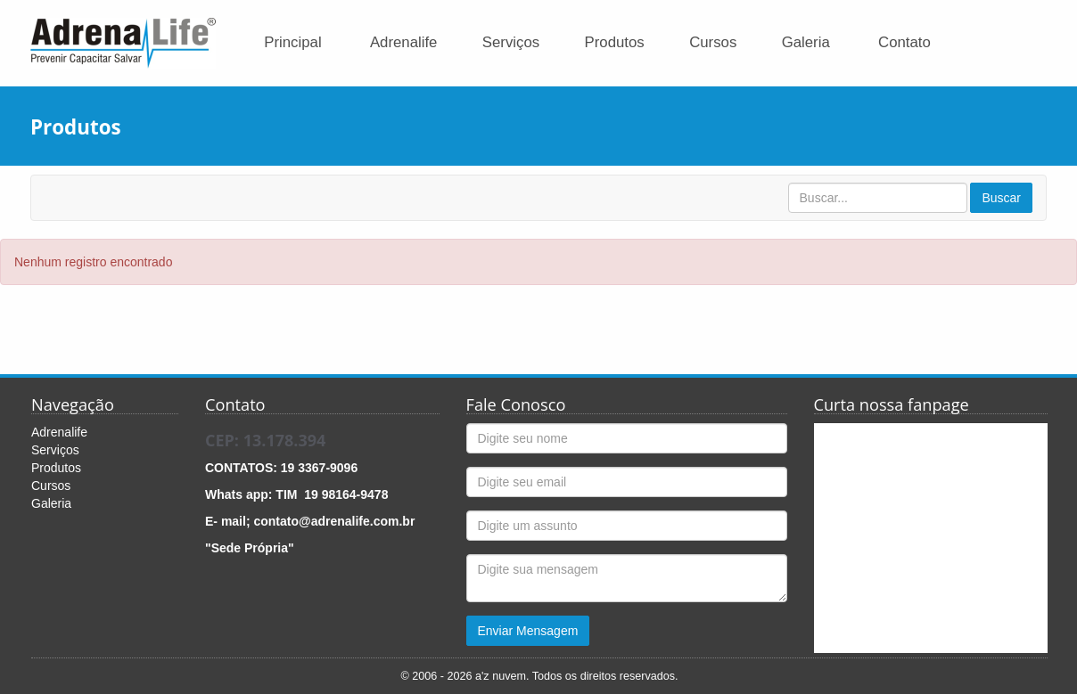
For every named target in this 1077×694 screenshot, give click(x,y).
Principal (292, 42)
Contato (904, 42)
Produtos (615, 42)
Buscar (1001, 198)
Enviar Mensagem (528, 631)
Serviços (510, 42)
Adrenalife (404, 42)
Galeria (806, 42)
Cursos (712, 42)
